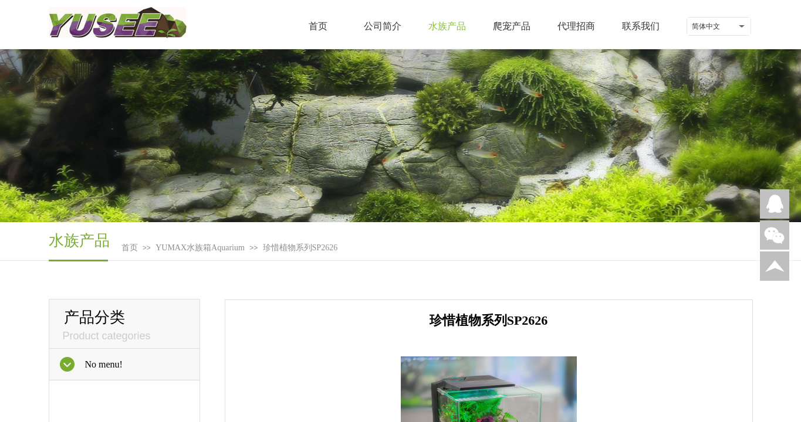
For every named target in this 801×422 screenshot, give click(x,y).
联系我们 (641, 26)
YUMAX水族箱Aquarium (200, 247)
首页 (318, 26)
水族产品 (447, 26)
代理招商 (576, 26)
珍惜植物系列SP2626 (300, 247)
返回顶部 (774, 266)
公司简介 (382, 26)
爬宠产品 (511, 26)
